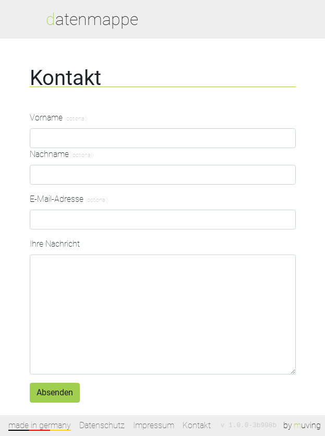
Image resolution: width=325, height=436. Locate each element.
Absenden (55, 392)
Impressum (153, 425)
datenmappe (92, 19)
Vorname (58, 118)
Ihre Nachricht (55, 244)
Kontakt (197, 425)
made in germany (39, 425)
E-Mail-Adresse (69, 199)
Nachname (61, 154)
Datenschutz (102, 425)
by (302, 425)
